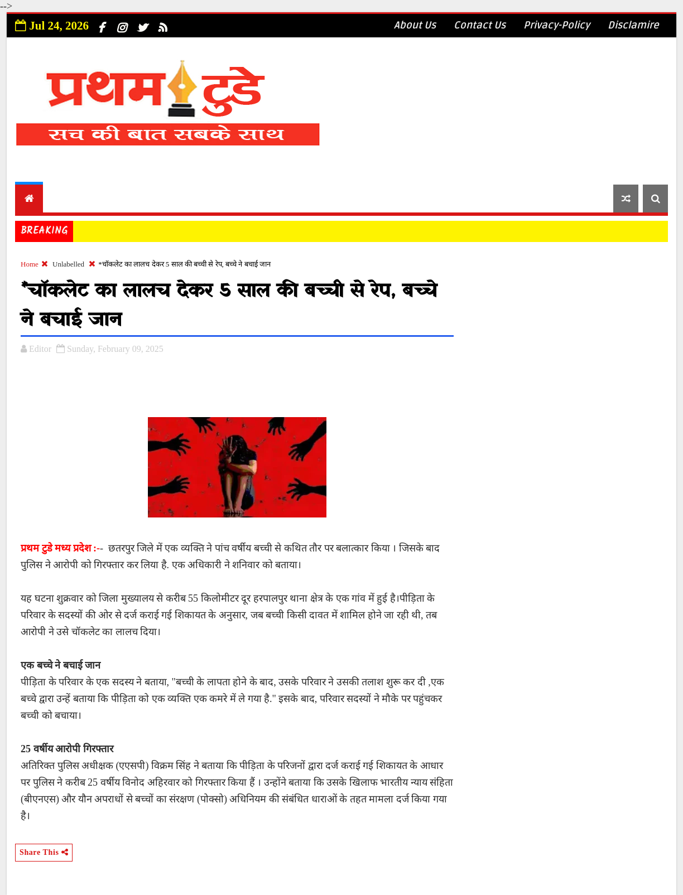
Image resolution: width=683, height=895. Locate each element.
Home (30, 264)
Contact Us (480, 25)
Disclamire (633, 25)
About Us (415, 25)
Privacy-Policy (556, 25)
